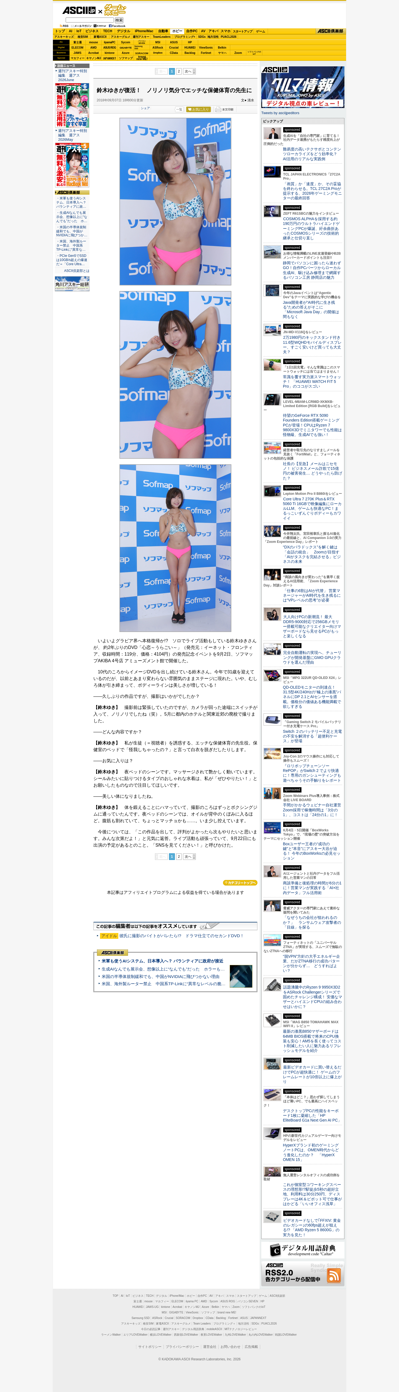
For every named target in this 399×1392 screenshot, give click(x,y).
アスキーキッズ (64, 36)
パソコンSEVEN (142, 42)
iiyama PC (192, 1301)
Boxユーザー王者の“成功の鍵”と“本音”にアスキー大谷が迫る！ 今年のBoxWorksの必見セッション (312, 851)
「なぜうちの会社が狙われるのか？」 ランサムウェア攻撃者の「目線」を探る (312, 922)
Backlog (190, 52)
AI (70, 31)
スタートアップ (242, 31)
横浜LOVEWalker (160, 1334)
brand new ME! (227, 1312)
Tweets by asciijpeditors (280, 113)
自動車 (163, 31)
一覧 (179, 109)
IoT (78, 31)
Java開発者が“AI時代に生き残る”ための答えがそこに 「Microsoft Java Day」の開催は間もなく (311, 309)
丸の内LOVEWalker (261, 1334)
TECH (107, 31)
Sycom (125, 42)
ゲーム (260, 31)
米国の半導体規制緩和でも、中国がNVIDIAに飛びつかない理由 (160, 976)
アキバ (213, 31)
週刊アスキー (141, 36)
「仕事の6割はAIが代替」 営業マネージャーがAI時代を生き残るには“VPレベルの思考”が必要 (312, 595)
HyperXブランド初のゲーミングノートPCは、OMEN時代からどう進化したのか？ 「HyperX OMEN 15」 (311, 1152)
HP (190, 42)
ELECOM (77, 47)
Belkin (222, 47)
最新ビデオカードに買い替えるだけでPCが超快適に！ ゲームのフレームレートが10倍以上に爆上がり (312, 1074)
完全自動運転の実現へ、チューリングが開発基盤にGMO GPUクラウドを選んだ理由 (312, 657)
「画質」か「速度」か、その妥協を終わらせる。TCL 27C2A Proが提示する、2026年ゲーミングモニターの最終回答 (312, 191)
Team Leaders (202, 1323)
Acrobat (93, 52)
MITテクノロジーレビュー (240, 1329)
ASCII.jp (79, 10)
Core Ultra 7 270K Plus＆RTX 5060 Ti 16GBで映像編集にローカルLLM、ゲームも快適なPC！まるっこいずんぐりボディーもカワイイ (312, 508)
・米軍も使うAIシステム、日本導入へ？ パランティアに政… (71, 202)
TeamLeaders (162, 36)
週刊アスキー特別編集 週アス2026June (72, 75)
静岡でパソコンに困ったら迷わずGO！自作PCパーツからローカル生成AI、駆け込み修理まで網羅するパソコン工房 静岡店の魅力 (312, 270)
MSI (157, 42)
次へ (188, 71)
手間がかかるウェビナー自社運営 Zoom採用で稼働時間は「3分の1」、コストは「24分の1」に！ (314, 810)
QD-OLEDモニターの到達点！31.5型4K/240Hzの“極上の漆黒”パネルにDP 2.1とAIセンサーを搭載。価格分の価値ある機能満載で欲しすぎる (312, 697)
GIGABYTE (126, 47)
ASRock (157, 47)
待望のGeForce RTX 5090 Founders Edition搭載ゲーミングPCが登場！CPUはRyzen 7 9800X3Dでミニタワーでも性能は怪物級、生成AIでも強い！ (312, 425)
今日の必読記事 (150, 1329)
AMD (93, 47)
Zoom (238, 52)
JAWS (77, 52)
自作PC (192, 31)
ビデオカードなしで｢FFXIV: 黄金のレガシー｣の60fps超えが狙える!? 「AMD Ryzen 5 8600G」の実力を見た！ (312, 1227)
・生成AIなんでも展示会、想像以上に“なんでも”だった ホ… (71, 217)
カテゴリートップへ (240, 883)
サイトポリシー (150, 1347)
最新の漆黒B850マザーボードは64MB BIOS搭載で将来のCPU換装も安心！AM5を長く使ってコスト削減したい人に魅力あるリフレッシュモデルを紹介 (312, 1041)
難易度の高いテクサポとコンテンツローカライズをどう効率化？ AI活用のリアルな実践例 (312, 154)
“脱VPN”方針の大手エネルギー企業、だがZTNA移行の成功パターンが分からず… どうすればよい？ (311, 963)
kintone (110, 52)
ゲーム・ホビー (115, 10)
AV (203, 31)
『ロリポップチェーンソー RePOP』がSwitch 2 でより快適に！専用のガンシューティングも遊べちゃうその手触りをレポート (312, 773)
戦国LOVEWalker (285, 1334)
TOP (115, 1295)
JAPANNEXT (109, 58)
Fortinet (206, 52)
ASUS (174, 42)
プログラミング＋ (224, 1323)
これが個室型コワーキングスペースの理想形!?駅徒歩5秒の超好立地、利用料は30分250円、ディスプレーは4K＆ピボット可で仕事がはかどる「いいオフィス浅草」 (312, 1194)
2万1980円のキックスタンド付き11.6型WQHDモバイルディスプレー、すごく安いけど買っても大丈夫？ (312, 344)
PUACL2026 (229, 36)
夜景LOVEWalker (211, 1334)
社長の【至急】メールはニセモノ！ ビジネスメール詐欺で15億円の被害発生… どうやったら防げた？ (312, 471)
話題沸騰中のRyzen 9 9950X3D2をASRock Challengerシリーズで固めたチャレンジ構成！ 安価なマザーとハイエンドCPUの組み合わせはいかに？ (312, 997)
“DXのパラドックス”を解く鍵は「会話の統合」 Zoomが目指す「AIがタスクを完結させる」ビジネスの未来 (312, 554)
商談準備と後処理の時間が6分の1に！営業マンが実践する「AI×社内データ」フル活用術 (312, 888)
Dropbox (158, 52)
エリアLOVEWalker (135, 1334)
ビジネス (92, 31)
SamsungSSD (138, 47)
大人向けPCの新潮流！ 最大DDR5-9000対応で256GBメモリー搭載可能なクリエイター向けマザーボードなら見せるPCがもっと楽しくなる (312, 626)
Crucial (174, 47)
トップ (60, 31)
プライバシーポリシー (182, 1347)
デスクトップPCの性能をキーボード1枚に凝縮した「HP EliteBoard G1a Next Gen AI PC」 (312, 1115)
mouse (93, 42)
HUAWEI (190, 47)
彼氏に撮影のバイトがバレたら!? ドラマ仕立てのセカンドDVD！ (181, 935)
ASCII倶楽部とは (76, 271)
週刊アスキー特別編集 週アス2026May (72, 135)
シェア (145, 108)
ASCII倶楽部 (331, 31)
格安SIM (83, 36)
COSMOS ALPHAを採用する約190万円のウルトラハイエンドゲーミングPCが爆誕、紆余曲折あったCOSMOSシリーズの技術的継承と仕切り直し (311, 228)
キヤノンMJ (93, 58)
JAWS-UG (152, 1306)
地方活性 (213, 36)
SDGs (202, 36)
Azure (126, 52)
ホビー (177, 31)
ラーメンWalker (111, 1334)
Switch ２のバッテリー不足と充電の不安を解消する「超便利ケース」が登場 (312, 736)
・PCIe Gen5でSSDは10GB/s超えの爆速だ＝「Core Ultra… (71, 260)
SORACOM (183, 1318)
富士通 (77, 42)
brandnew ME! (142, 58)
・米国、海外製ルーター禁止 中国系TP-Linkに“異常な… (71, 245)
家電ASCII (100, 36)
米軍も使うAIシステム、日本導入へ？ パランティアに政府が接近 (162, 961)
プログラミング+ (184, 36)
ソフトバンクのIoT (254, 53)
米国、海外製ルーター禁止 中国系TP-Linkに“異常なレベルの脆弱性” (166, 983)
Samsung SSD (141, 1318)
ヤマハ (222, 52)
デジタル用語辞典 (193, 1329)
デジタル (123, 31)
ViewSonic (206, 47)
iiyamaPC (109, 42)
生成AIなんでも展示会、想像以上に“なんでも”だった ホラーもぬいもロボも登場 (178, 969)
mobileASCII (214, 1329)
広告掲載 (251, 1347)
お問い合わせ (231, 1347)
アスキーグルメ (120, 36)
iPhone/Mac (144, 31)
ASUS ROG (109, 47)
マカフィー (78, 58)
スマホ (226, 31)
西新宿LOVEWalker (186, 1334)
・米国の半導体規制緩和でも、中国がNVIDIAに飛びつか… (71, 231)
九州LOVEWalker (235, 1334)
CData (174, 52)
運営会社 (209, 1347)
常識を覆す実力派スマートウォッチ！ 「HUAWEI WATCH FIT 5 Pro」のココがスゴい (312, 382)
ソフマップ (126, 58)
